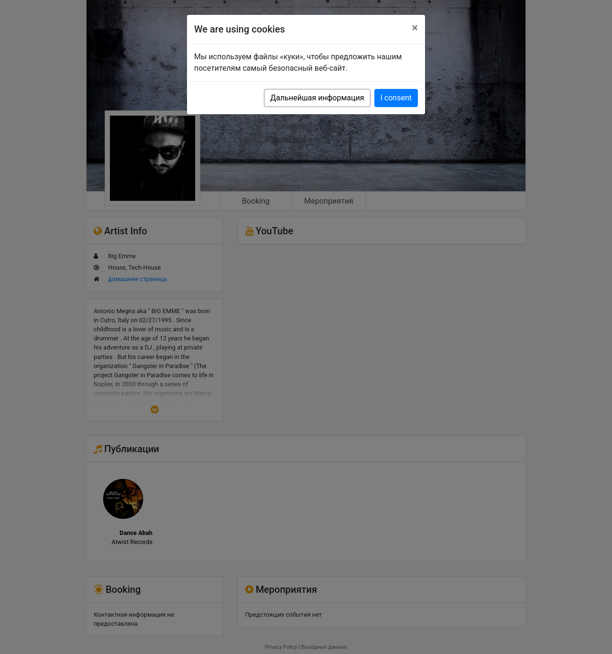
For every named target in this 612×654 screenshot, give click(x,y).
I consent (396, 97)
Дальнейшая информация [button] (317, 97)
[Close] (414, 28)
